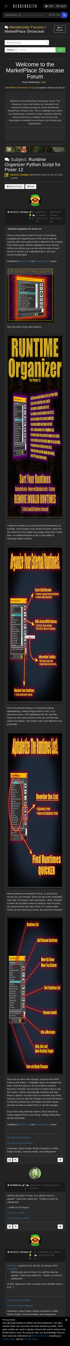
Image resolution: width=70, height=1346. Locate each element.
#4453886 (12, 1269)
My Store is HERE (16, 1213)
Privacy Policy (30, 1339)
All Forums (59, 28)
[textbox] (26, 42)
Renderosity (24, 261)
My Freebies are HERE (18, 1218)
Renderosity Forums (27, 27)
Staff (43, 82)
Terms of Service (40, 1336)
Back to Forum (14, 186)
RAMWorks (12, 1265)
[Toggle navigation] (6, 6)
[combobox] (27, 42)
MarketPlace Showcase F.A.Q (19, 87)
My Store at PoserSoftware (20, 1143)
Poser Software (42, 261)
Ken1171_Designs (20, 174)
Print (31, 186)
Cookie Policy (8, 1339)
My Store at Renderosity (18, 1137)
